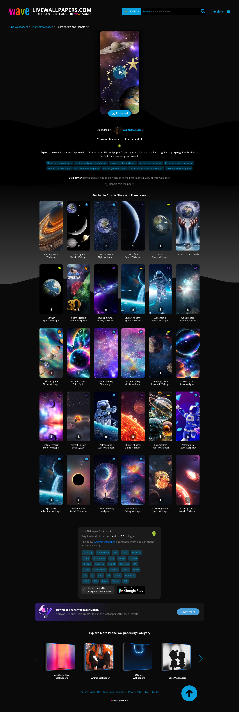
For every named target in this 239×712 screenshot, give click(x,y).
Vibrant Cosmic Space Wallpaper (188, 383)
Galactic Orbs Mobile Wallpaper (160, 446)
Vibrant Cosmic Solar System (78, 446)
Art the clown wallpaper (150, 163)
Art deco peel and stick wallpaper (91, 163)
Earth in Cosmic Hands (188, 254)
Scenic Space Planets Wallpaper (78, 255)
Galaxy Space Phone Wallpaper (187, 319)
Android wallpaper (104, 542)
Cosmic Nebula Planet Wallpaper (78, 319)
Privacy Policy (135, 691)
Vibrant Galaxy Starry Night (106, 383)
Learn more (188, 611)
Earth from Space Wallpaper (133, 255)
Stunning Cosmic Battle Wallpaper (133, 446)
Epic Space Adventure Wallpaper (51, 510)
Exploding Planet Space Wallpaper (160, 510)
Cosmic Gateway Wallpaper (106, 510)
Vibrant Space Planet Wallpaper (51, 383)
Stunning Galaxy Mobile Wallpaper (187, 510)
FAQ (147, 691)
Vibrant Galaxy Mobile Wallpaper (133, 383)
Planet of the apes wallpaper (178, 163)
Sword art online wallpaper (123, 163)
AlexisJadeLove (128, 130)
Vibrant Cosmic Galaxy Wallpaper (133, 510)
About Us (95, 691)
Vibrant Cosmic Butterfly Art (78, 383)
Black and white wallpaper (87, 168)
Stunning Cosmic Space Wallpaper (133, 319)
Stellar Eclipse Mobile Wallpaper (78, 510)
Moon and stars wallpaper (59, 163)
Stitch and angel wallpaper (178, 168)
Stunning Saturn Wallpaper (51, 255)
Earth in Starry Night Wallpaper (106, 255)
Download (119, 114)
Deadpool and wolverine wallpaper (146, 168)
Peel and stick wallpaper (59, 168)
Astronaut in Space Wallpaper (160, 319)
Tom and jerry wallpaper (114, 168)
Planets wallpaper (42, 27)
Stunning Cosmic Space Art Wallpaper (160, 383)
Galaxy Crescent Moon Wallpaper (51, 446)
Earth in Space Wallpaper (160, 255)
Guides (155, 691)
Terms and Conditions (114, 691)
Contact (84, 691)
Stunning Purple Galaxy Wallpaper (105, 319)
